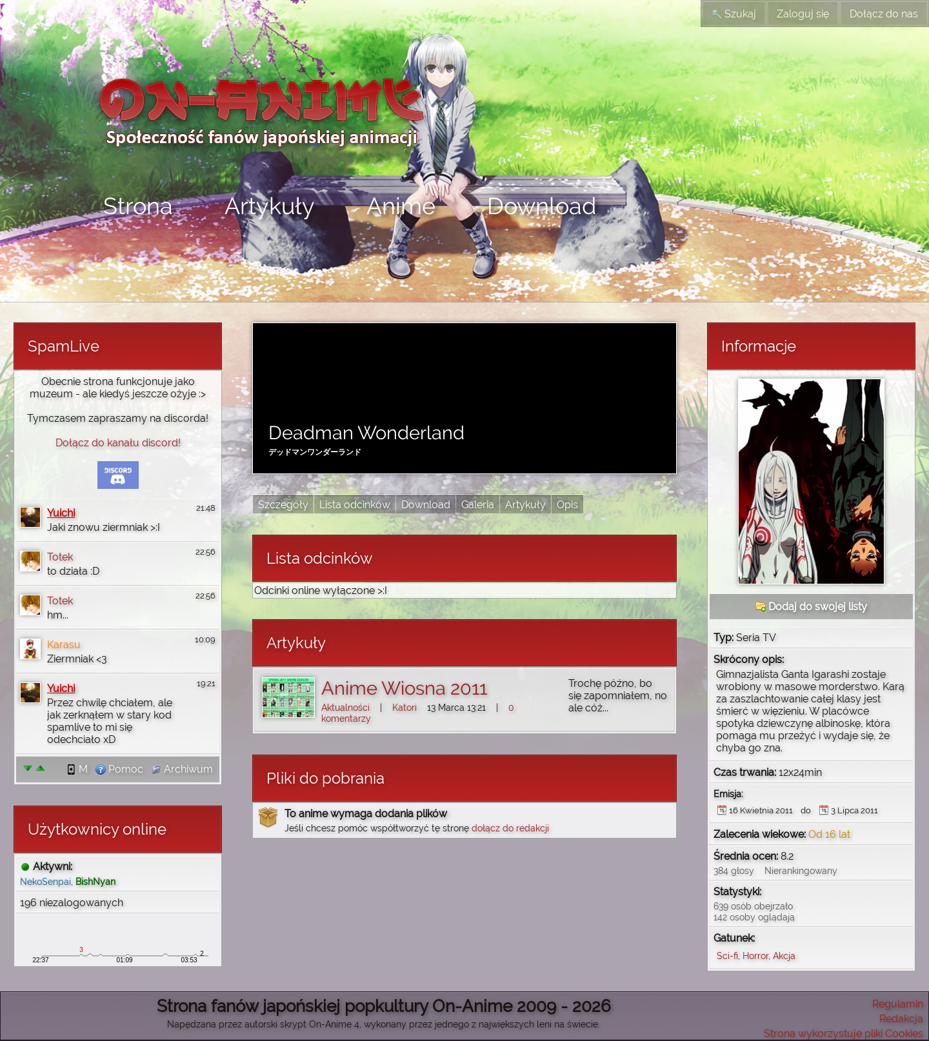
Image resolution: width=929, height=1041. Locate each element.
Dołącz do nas (884, 14)
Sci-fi (727, 955)
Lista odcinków (354, 505)
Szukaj (734, 14)
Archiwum (182, 769)
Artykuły (270, 205)
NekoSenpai (45, 881)
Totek (60, 557)
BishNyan (95, 881)
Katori (404, 707)
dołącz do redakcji (510, 827)
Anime (400, 205)
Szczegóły (283, 505)
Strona (138, 205)
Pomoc (119, 769)
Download (541, 205)
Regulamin (897, 1004)
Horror (755, 955)
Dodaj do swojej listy (811, 606)
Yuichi (61, 513)
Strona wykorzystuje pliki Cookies (843, 1033)
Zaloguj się (803, 14)
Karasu (64, 645)
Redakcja (901, 1019)
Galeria (477, 505)
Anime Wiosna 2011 (404, 688)
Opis (567, 505)
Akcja (784, 955)
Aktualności (345, 707)
